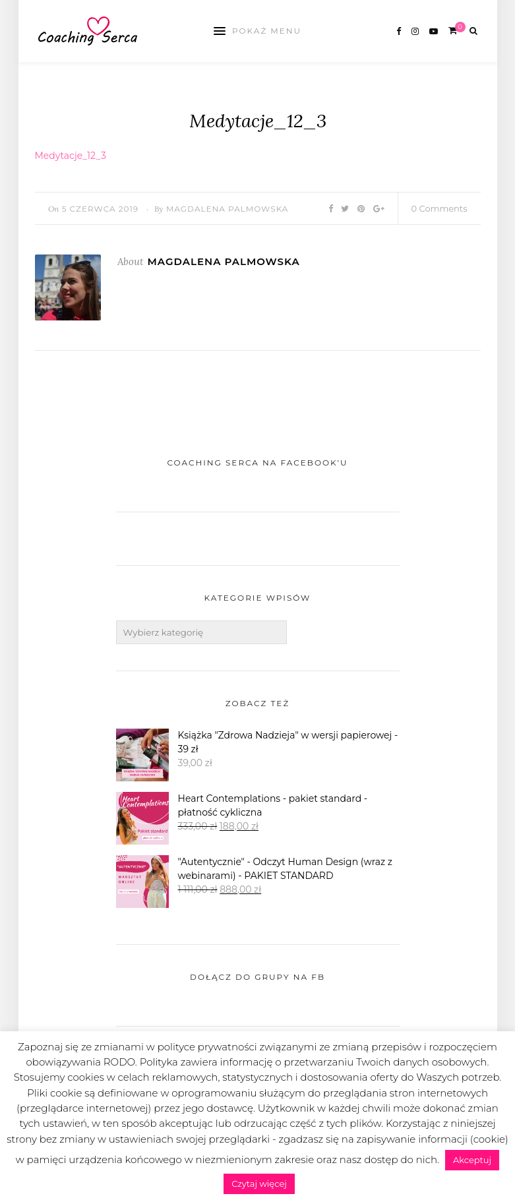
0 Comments (439, 208)
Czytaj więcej (259, 1183)
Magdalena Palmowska (227, 209)
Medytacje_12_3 (70, 156)
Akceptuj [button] (472, 1160)
